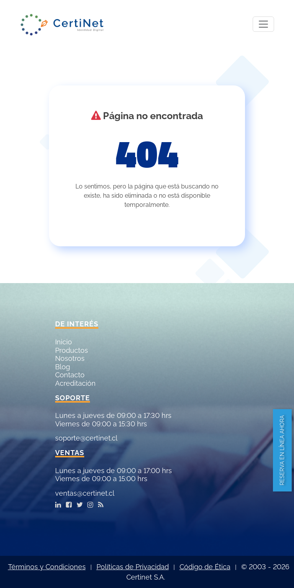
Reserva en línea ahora (282, 450)
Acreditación (75, 383)
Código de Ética (205, 567)
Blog (62, 367)
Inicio (63, 342)
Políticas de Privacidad (132, 567)
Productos (71, 350)
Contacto (70, 375)
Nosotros (70, 358)
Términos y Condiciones (47, 567)
